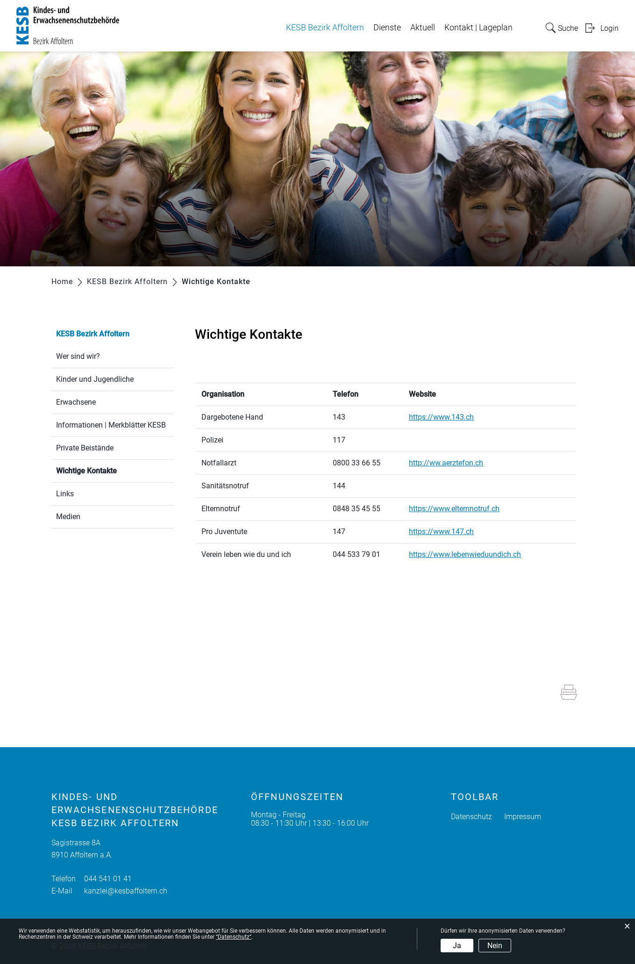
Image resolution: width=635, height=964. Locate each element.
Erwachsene (76, 402)
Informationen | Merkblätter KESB (111, 425)
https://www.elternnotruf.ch (459, 508)
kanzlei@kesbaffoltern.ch (125, 890)
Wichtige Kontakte (108, 469)
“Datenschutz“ (233, 937)
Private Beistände (85, 447)
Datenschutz (471, 816)
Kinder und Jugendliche (95, 379)
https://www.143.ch (446, 417)
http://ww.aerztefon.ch (450, 462)
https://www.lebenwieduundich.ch (469, 554)
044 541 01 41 (108, 878)
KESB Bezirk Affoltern (325, 27)
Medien (68, 516)
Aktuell (422, 27)
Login (609, 28)
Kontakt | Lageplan (478, 27)
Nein (494, 945)
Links (65, 493)
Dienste (387, 27)
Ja (457, 945)
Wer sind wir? (78, 356)
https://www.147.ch (446, 531)
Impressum (522, 816)
